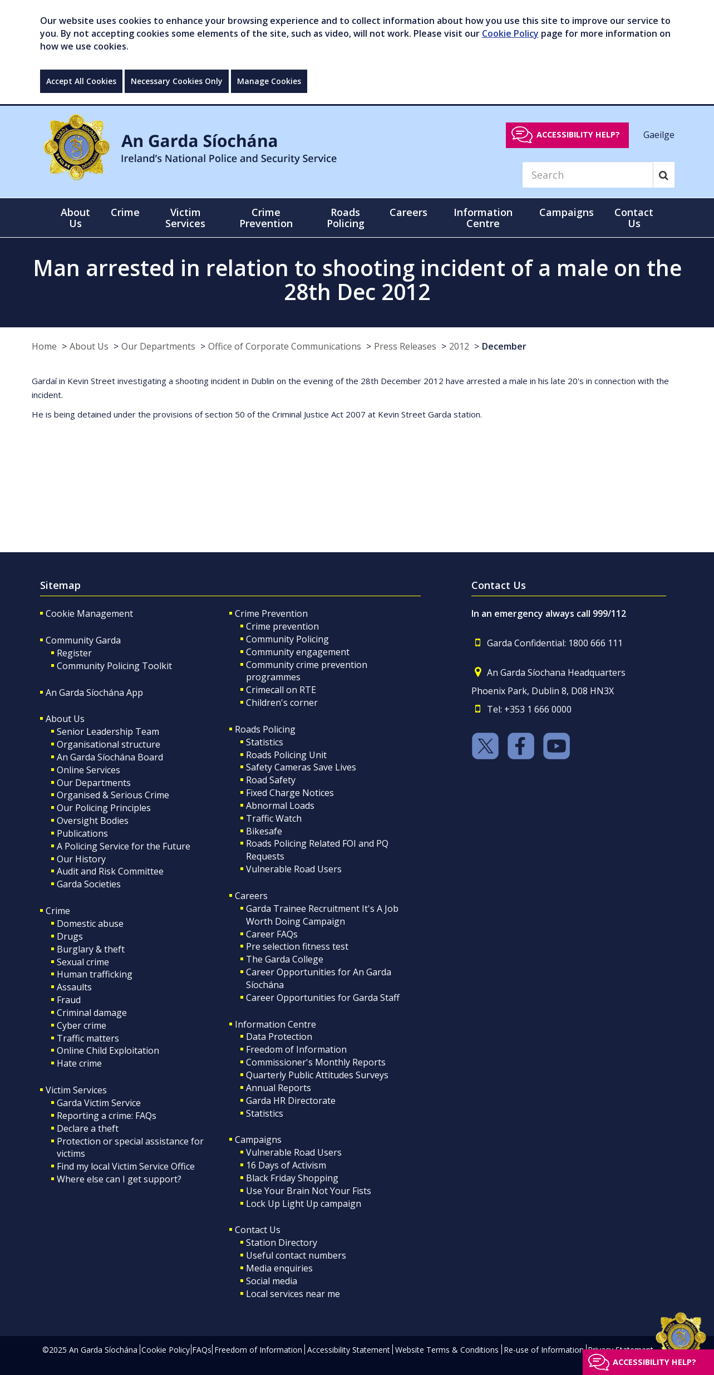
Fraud (69, 1000)
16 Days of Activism (286, 1165)
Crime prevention (282, 626)
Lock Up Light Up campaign (303, 1203)
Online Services (88, 770)
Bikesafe (264, 831)
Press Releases (405, 346)
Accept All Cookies (81, 81)
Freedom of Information (296, 1049)
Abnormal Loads (280, 805)
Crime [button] (125, 212)
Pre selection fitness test (297, 946)
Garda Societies (89, 884)
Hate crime (79, 1063)
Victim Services (76, 1090)
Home (44, 346)
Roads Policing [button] (346, 217)
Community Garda (83, 640)
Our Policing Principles (104, 808)
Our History (81, 859)
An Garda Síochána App (94, 692)
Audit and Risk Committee (110, 871)
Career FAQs (272, 934)
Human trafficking (94, 974)
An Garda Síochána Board (110, 757)
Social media (271, 1281)
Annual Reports (278, 1088)
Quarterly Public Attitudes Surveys (317, 1075)
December (504, 346)
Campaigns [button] (566, 212)
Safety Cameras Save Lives (301, 767)
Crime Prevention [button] (266, 217)
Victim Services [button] (185, 217)
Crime (58, 911)
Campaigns (258, 1139)
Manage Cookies (269, 81)
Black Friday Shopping (292, 1178)
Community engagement (297, 652)
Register (74, 653)
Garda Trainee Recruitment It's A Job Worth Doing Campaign (322, 914)
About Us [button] (75, 217)
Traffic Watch (274, 818)
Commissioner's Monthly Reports (316, 1062)
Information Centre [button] (483, 217)
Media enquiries (279, 1268)
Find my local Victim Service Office (126, 1166)
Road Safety (271, 780)
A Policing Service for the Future (123, 846)
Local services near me (293, 1294)
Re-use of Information (544, 1349)
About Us (89, 346)
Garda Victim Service (99, 1103)
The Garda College (284, 959)
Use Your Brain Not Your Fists (308, 1191)
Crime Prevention (271, 613)
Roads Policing (265, 729)
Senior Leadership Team (108, 731)
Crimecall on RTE (281, 690)
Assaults (74, 987)
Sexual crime (83, 962)
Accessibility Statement (348, 1349)
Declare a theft (88, 1128)
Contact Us (257, 1230)
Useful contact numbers (296, 1255)
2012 (459, 346)
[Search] (588, 175)
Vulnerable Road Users (294, 869)
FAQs (201, 1349)
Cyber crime (81, 1025)
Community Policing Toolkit (114, 666)
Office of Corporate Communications (284, 346)
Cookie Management (89, 613)
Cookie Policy (510, 33)
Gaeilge (658, 134)
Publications (82, 833)
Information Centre (275, 1024)
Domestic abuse (90, 923)
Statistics (264, 742)
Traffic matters (88, 1038)
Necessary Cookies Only (177, 81)
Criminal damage (92, 1012)
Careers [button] (408, 212)
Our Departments (158, 346)
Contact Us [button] (633, 217)
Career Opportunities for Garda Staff (323, 997)
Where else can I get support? (119, 1179)
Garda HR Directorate (291, 1100)
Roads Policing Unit (286, 755)
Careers (251, 896)
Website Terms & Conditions (447, 1349)
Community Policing (287, 639)
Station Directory (281, 1242)
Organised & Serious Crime (113, 795)
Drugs (70, 936)
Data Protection (279, 1036)
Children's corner (282, 702)
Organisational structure (108, 744)
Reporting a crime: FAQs (106, 1115)
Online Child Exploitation (108, 1050)
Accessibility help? (578, 134)
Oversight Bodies (93, 820)
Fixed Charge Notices (290, 793)
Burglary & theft (91, 949)
